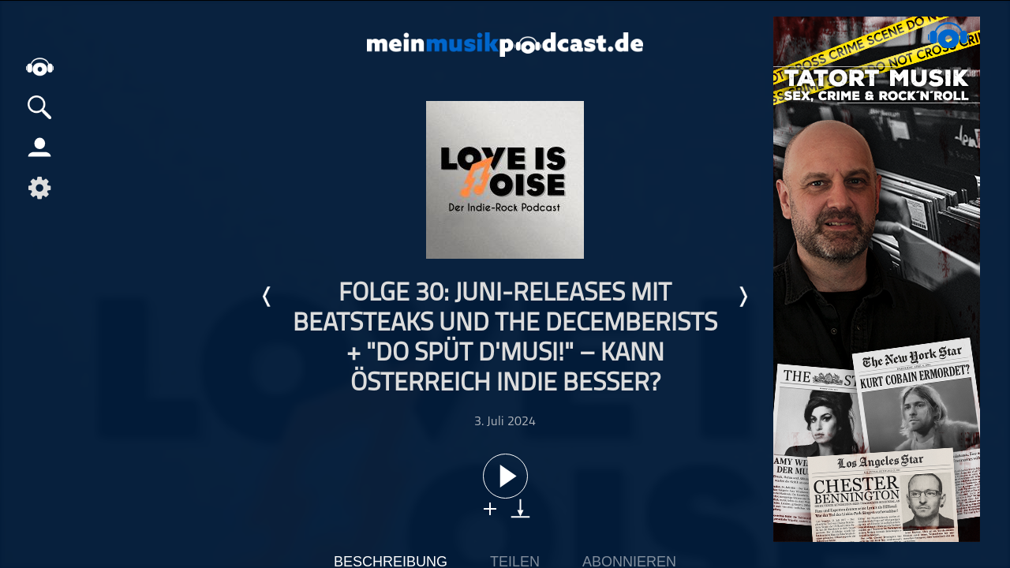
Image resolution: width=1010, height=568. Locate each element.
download (520, 508)
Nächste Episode (742, 296)
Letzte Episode (267, 296)
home (39, 66)
